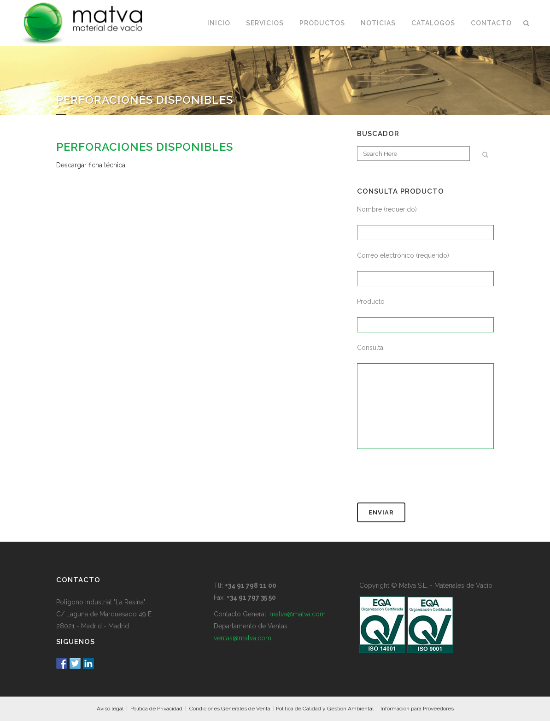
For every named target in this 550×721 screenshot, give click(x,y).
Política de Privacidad (156, 708)
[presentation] (427, 480)
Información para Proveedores (417, 708)
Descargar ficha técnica (90, 165)
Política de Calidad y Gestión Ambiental (325, 708)
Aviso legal (110, 708)
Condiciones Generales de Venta (229, 708)
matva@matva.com (297, 614)
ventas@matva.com (242, 638)
